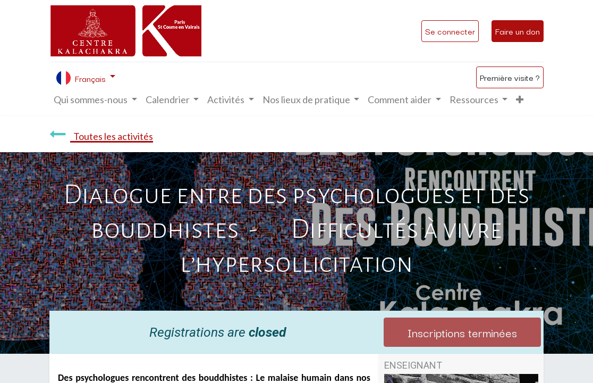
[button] (520, 99)
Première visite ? (510, 77)
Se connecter (450, 30)
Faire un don (517, 30)
